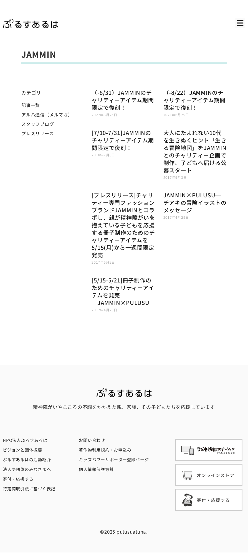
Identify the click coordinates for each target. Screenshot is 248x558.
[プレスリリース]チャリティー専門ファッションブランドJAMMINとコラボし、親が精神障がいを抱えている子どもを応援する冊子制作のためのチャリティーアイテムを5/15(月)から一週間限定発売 (123, 225)
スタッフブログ (37, 124)
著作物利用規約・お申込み (105, 450)
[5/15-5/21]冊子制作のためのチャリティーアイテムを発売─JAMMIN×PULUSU (123, 291)
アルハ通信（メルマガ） (46, 114)
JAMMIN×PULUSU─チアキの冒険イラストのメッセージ (195, 202)
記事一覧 (30, 105)
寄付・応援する (18, 479)
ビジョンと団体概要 (22, 450)
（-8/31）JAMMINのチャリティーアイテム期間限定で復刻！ (123, 99)
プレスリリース (37, 133)
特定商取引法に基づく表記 (29, 488)
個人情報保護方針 (96, 469)
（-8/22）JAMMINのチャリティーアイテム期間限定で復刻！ (194, 99)
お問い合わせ (92, 440)
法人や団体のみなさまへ (27, 469)
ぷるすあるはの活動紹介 (27, 459)
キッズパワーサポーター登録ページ (114, 459)
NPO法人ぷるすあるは (25, 440)
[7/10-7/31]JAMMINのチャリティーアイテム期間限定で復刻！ (123, 140)
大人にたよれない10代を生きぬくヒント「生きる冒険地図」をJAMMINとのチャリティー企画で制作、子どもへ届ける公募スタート (195, 151)
